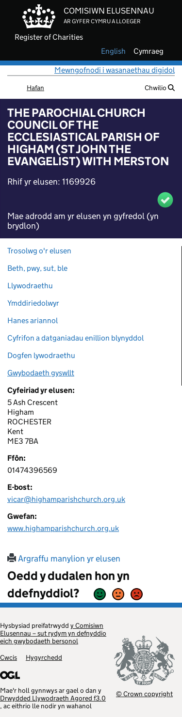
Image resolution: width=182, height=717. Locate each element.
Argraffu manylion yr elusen (63, 558)
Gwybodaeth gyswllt (40, 372)
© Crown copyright (144, 693)
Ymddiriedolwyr (33, 303)
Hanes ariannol (32, 320)
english (113, 51)
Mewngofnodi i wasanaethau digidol (114, 70)
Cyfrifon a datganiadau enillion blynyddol (75, 338)
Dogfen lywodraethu (41, 355)
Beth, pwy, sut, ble (37, 268)
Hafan (35, 87)
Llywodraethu (30, 285)
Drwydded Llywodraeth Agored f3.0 (53, 698)
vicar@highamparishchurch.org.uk (66, 499)
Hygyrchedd (44, 657)
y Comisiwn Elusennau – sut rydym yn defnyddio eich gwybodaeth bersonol (53, 633)
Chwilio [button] (160, 87)
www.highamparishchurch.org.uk (63, 528)
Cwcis (8, 657)
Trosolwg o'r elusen (39, 250)
